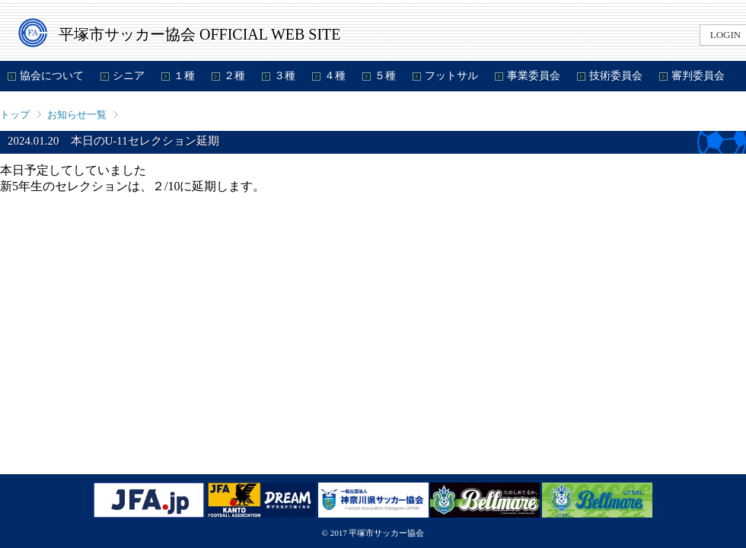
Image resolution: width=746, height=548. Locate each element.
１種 (184, 75)
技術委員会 (615, 75)
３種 (284, 75)
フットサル (451, 75)
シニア (129, 75)
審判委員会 (698, 75)
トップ (15, 114)
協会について (52, 75)
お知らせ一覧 (77, 114)
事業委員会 (533, 75)
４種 (335, 75)
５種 (385, 75)
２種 (234, 75)
